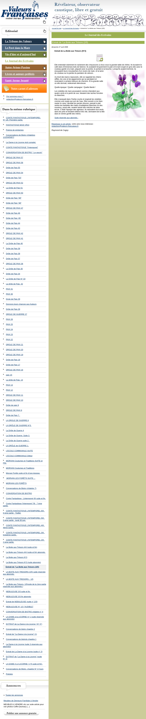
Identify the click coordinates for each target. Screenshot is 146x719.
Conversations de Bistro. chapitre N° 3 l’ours (24, 669)
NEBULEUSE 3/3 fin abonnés (18, 596)
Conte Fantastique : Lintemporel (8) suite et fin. (26, 498)
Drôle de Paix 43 (13, 228)
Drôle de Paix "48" (13, 203)
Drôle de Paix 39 (13, 248)
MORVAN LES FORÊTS (16, 483)
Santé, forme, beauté (17, 80)
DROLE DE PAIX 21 (14, 344)
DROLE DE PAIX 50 (14, 193)
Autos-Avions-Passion (17, 67)
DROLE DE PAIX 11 (14, 395)
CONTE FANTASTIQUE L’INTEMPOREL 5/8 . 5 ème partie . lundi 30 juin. (24, 519)
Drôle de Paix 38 (13, 253)
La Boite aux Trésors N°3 (16, 557)
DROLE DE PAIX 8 (14, 410)
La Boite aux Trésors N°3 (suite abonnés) (23, 562)
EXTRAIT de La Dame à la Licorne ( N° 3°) (24, 624)
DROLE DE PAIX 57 (14, 157)
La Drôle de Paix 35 (14, 269)
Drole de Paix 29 (13, 299)
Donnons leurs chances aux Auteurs (21, 304)
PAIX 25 (9, 324)
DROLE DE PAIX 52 (14, 183)
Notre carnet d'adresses (24, 88)
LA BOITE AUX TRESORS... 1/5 (19, 579)
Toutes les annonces (13, 695)
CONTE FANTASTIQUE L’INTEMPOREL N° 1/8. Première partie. (22, 119)
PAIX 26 (9, 319)
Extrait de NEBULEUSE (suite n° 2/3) (21, 602)
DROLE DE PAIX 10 (14, 400)
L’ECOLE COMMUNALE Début (19, 456)
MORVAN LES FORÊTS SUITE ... (20, 478)
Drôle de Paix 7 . (13, 415)
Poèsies (9, 674)
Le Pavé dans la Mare (17, 47)
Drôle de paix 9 (12, 405)
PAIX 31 (9, 289)
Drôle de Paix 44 (13, 223)
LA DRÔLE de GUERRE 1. (17, 446)
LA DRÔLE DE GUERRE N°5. (18, 425)
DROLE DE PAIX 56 (14, 162)
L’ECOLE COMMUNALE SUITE (19, 451)
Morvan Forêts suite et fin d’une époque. (23, 473)
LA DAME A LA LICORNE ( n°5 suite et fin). (24, 664)
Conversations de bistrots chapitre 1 (21, 639)
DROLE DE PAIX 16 (14, 370)
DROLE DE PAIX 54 (14, 173)
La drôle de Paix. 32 (14, 284)
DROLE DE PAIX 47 (14, 208)
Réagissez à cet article (61, 124)
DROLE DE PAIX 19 (14, 355)
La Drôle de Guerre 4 (15, 430)
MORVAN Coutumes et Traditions (20, 468)
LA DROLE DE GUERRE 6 (17, 420)
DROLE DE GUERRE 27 (16, 314)
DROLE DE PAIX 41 (14, 238)
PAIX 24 (9, 329)
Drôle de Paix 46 (13, 213)
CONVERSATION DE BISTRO (19, 493)
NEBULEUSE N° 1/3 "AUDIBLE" (19, 607)
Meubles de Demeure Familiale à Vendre (21, 701)
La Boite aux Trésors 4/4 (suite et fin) (21, 547)
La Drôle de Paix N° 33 (15, 279)
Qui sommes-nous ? (14, 96)
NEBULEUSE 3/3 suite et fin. (18, 591)
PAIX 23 (9, 334)
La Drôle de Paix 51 (14, 188)
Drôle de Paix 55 (13, 168)
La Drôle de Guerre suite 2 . (17, 440)
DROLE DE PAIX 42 (14, 233)
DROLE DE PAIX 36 (14, 264)
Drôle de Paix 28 (13, 309)
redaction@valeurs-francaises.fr (19, 99)
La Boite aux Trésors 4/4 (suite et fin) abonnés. (25, 552)
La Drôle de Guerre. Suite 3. (18, 435)
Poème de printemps (15, 130)
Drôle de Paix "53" (13, 178)
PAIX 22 (9, 339)
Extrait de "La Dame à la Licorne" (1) (21, 634)
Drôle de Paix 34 (13, 274)
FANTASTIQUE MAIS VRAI (17, 125)
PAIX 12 (9, 390)
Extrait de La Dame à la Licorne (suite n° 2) (24, 651)
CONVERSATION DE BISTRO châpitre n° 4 (24, 612)
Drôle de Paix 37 (13, 259)
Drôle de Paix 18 (13, 360)
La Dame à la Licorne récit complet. (21, 142)
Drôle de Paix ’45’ (13, 218)
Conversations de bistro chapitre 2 (20, 629)
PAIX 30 (9, 294)
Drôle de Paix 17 (13, 365)
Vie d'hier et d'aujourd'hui (20, 54)
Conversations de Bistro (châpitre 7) (21, 488)
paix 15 (9, 375)
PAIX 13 (9, 385)
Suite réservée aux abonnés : (66, 118)
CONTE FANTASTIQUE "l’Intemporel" (22, 147)
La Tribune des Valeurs (18, 41)
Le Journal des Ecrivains (19, 60)
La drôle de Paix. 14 (14, 380)
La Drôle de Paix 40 (14, 243)
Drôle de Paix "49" (13, 198)
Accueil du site (56, 28)
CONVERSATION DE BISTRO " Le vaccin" (24, 152)
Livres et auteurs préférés (19, 74)
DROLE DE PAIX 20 (14, 349)
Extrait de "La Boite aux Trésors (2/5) (22, 567)
